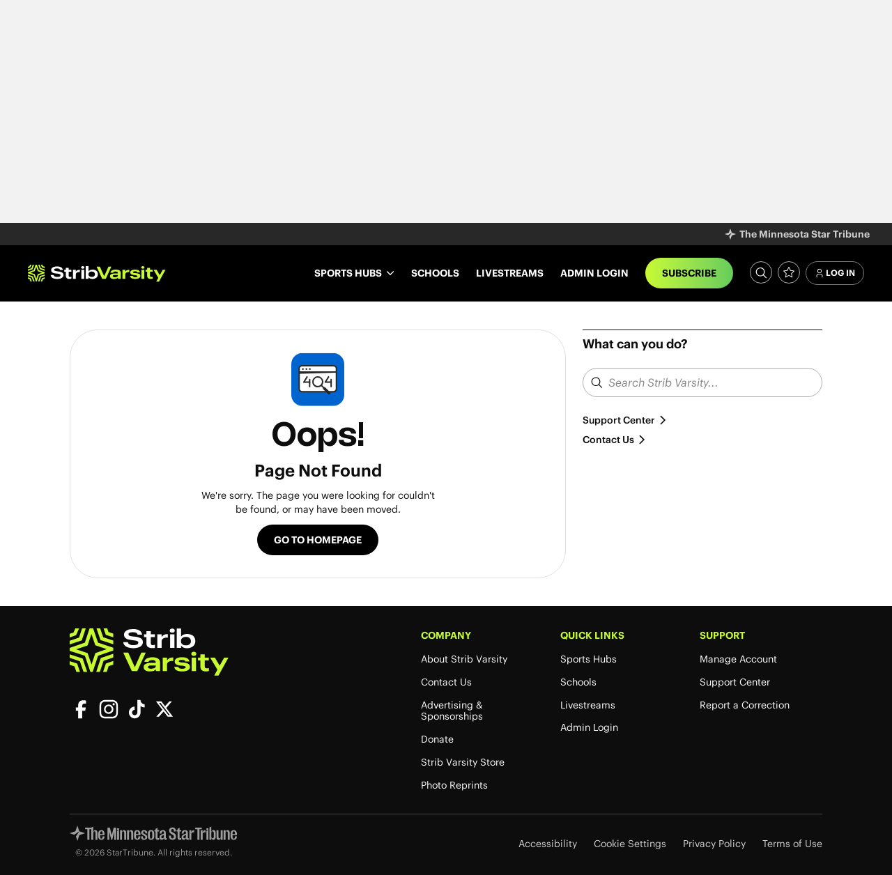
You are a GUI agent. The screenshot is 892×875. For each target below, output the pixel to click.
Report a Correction (745, 705)
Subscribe (689, 273)
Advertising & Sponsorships (452, 711)
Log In (835, 273)
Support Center (625, 420)
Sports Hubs (588, 659)
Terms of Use (792, 844)
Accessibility (547, 844)
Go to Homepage (318, 540)
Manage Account (738, 659)
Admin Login (594, 273)
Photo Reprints (454, 785)
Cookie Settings (630, 844)
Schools (435, 273)
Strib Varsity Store (463, 762)
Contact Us (615, 439)
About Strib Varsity (464, 659)
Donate (437, 739)
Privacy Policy (714, 844)
